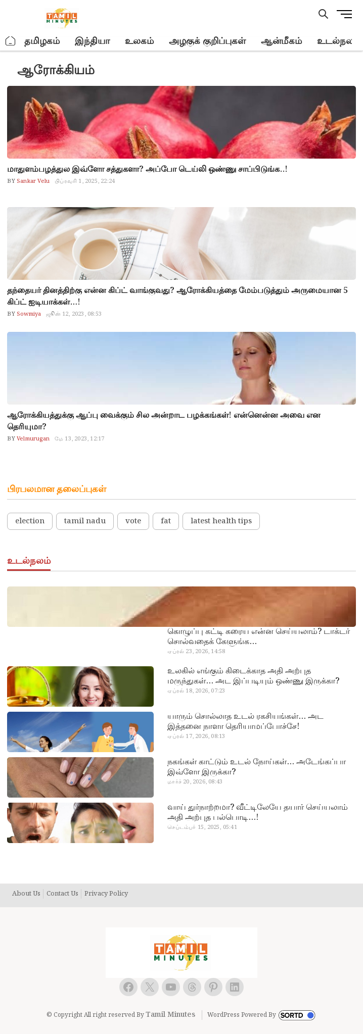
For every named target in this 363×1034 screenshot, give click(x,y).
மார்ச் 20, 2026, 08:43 (194, 781)
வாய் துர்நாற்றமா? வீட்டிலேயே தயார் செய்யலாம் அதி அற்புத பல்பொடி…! (257, 813)
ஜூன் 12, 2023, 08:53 (74, 314)
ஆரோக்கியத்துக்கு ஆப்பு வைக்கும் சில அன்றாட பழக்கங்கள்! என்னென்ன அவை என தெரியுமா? (164, 421)
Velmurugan (32, 439)
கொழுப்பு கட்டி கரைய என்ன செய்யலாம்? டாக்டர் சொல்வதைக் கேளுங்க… (258, 637)
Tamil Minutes (170, 1014)
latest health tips (221, 521)
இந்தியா (92, 41)
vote (133, 521)
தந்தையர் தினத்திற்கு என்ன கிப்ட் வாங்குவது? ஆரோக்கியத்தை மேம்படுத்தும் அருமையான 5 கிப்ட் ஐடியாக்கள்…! (177, 296)
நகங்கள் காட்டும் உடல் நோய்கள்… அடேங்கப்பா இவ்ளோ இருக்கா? (256, 767)
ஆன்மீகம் (281, 41)
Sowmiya (28, 314)
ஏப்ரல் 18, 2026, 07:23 (196, 691)
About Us (26, 894)
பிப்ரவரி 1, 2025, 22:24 (85, 181)
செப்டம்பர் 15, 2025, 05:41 (202, 827)
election (29, 521)
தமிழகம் (42, 41)
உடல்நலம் (338, 41)
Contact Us (62, 894)
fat (166, 521)
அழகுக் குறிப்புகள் (207, 41)
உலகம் (139, 41)
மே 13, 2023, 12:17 (79, 439)
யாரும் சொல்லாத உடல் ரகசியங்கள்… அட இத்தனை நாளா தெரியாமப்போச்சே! (245, 722)
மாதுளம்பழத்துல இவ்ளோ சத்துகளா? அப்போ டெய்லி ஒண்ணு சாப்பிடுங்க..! (147, 169)
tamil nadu (85, 521)
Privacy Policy (106, 894)
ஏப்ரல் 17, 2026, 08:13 (196, 736)
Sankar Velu (32, 181)
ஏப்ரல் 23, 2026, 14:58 (196, 651)
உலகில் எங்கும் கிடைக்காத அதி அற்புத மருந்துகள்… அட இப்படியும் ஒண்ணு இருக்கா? (253, 676)
